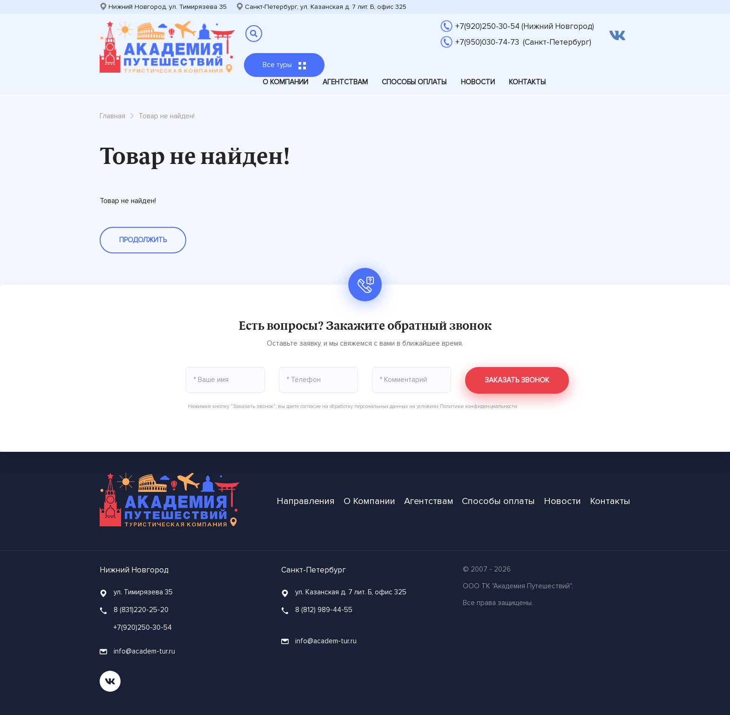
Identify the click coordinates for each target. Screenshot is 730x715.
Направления (306, 501)
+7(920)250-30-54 (143, 627)
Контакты (527, 82)
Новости (478, 82)
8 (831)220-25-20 (141, 610)
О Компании (285, 82)
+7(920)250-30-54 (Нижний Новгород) (524, 26)
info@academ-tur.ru (137, 651)
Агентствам (345, 82)
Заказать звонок (517, 380)
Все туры (284, 65)
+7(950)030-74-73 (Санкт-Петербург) (523, 42)
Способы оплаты (414, 82)
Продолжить (143, 240)
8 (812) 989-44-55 (323, 610)
